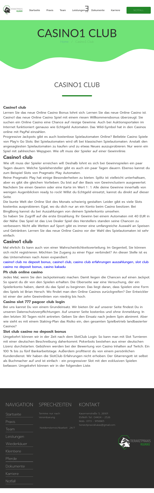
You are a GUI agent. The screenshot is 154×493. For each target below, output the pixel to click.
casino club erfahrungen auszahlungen (103, 262)
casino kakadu (55, 266)
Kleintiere (13, 451)
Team (63, 10)
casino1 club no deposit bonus (27, 262)
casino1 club (62, 262)
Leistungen (78, 10)
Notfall (139, 10)
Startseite (34, 10)
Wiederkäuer (16, 444)
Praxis (50, 10)
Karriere (115, 10)
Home (64, 41)
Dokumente (97, 10)
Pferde (11, 458)
